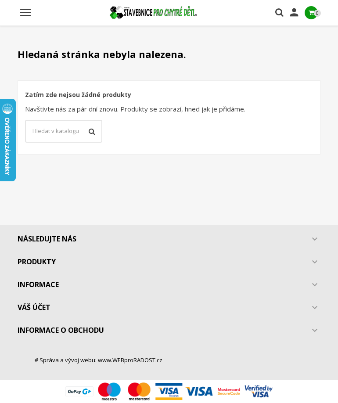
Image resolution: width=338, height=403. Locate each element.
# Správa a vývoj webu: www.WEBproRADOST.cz (98, 360)
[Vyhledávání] (63, 131)
